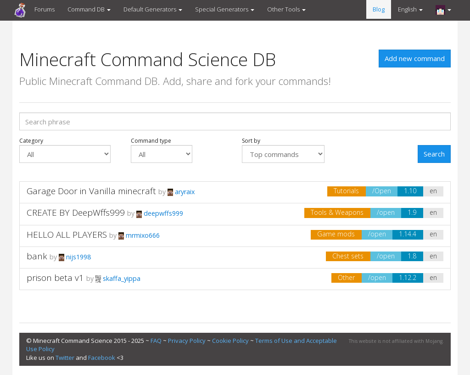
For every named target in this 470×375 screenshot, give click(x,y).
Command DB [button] (89, 9)
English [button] (410, 9)
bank (37, 256)
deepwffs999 (159, 213)
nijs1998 (75, 256)
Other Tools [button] (286, 9)
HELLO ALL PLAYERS (67, 235)
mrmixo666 (139, 235)
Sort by (283, 150)
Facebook (101, 357)
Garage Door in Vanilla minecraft (91, 191)
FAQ (156, 340)
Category (65, 150)
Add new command (415, 58)
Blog (379, 9)
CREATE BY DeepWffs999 (76, 212)
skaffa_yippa (117, 278)
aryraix (181, 191)
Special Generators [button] (224, 9)
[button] (443, 9)
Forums (44, 9)
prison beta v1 (55, 278)
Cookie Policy (230, 340)
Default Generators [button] (152, 9)
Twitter (65, 357)
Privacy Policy (187, 340)
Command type (161, 150)
